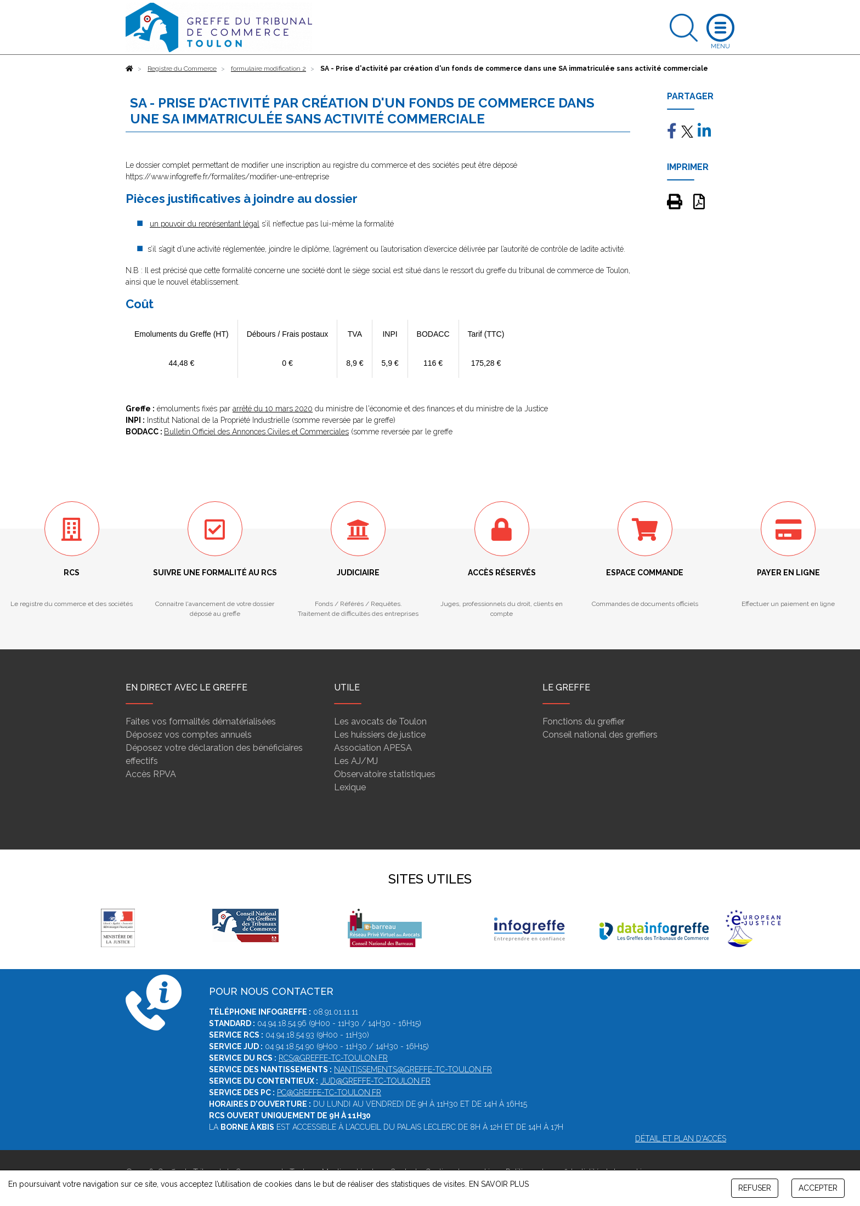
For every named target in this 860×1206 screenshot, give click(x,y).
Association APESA (373, 748)
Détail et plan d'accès (680, 1138)
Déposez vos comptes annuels (189, 734)
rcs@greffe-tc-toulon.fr (333, 1058)
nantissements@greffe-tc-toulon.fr (413, 1069)
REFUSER (754, 1188)
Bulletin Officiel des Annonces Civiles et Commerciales (256, 431)
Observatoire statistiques (384, 774)
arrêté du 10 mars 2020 (273, 408)
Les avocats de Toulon (380, 721)
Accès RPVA (151, 774)
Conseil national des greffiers (600, 734)
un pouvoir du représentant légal (204, 223)
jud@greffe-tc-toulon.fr (375, 1081)
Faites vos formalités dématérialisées (201, 721)
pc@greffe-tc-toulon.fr (329, 1092)
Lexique (350, 787)
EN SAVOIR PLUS (499, 1184)
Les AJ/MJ (356, 761)
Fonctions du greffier (583, 721)
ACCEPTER (818, 1188)
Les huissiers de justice (380, 734)
